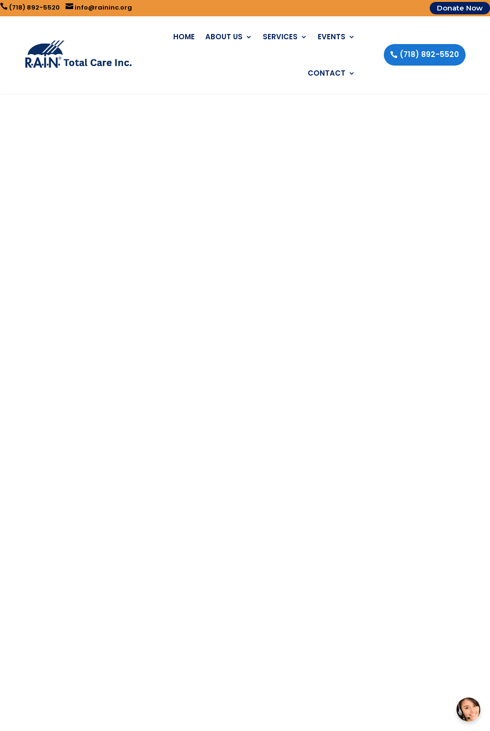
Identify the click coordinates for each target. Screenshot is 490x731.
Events (331, 37)
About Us (224, 37)
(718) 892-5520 (30, 7)
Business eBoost (295, 717)
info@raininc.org (99, 7)
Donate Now (460, 7)
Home (184, 37)
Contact (326, 73)
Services (280, 37)
